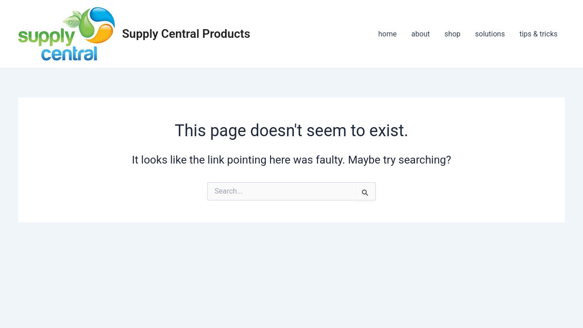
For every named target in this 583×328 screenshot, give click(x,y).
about (420, 34)
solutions (490, 34)
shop (452, 34)
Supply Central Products (186, 34)
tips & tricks (538, 34)
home (387, 34)
